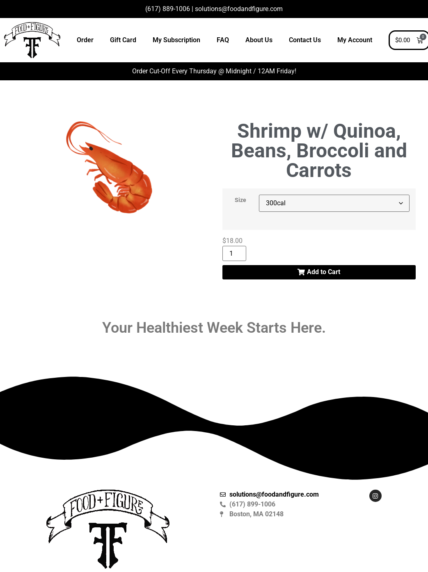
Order (85, 40)
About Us (258, 40)
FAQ (223, 40)
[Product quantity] (234, 253)
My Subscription (176, 40)
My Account (354, 40)
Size (240, 200)
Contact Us (305, 40)
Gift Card (123, 40)
